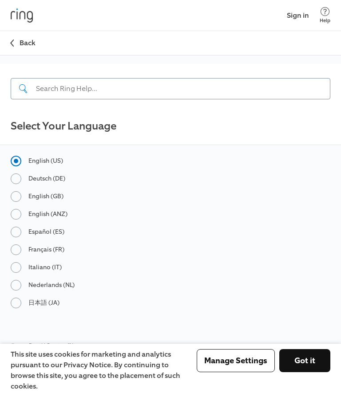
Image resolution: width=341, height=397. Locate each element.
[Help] (325, 15)
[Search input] (170, 88)
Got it (304, 360)
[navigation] (170, 86)
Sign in (298, 15)
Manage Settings (235, 360)
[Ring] (22, 15)
